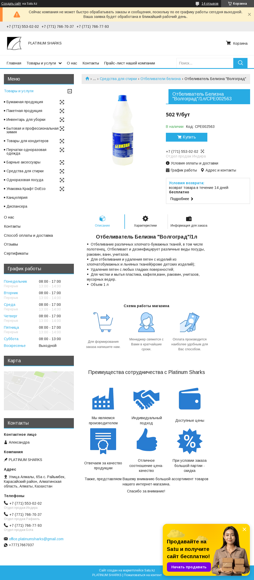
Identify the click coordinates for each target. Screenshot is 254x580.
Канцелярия (16, 197)
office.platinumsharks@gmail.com (36, 539)
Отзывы (11, 244)
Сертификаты (16, 253)
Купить (189, 137)
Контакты (90, 63)
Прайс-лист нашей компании (129, 63)
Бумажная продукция (24, 102)
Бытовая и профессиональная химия (32, 130)
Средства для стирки (118, 79)
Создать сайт (11, 3)
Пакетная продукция (24, 111)
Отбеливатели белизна (160, 79)
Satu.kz (149, 570)
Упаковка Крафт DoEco (26, 189)
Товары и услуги (41, 63)
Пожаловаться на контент (143, 575)
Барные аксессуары (23, 162)
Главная (13, 63)
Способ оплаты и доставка (28, 235)
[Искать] (240, 63)
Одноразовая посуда (24, 180)
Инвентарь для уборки (25, 119)
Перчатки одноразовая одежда (26, 151)
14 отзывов (210, 3)
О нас (72, 63)
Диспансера (16, 206)
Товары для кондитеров (27, 141)
